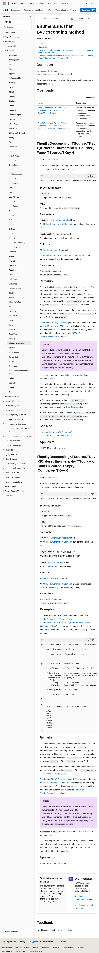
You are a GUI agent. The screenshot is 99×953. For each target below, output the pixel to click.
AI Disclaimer (7, 948)
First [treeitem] (10, 151)
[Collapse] (31, 17)
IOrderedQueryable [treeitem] (12, 441)
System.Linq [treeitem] (10, 32)
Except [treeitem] (11, 142)
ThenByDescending (60, 323)
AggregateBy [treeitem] (14, 60)
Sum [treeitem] (11, 320)
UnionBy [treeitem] (12, 383)
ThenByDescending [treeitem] (17, 343)
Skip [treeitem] (10, 307)
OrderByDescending (51, 357)
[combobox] (17, 22)
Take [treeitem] (11, 325)
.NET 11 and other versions (54, 448)
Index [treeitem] (11, 170)
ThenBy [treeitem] (12, 339)
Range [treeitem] (11, 256)
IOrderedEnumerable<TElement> (58, 224)
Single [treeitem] (11, 298)
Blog (34, 948)
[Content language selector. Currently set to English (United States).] (14, 942)
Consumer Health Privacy (73, 948)
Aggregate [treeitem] (13, 55)
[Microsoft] (4, 3)
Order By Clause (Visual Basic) (58, 436)
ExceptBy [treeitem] (12, 147)
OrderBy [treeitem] (12, 238)
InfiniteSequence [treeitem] (15, 174)
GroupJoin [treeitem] (13, 165)
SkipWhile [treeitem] (13, 316)
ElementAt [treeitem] (13, 128)
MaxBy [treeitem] (11, 215)
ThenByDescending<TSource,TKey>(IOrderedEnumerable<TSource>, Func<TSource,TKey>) (52, 110)
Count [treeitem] (11, 106)
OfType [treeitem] (12, 229)
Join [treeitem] (10, 188)
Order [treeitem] (11, 234)
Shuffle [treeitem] (11, 293)
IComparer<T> (49, 566)
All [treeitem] (10, 64)
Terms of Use (7, 951)
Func (58, 234)
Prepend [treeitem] (12, 252)
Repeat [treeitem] (12, 261)
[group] (68, 180)
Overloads (43, 47)
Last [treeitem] (10, 192)
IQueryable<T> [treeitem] (11, 455)
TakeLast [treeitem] (12, 330)
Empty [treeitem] (11, 138)
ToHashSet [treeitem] (13, 357)
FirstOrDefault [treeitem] (14, 156)
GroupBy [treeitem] (12, 160)
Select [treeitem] (11, 275)
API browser (55, 19)
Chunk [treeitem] (11, 92)
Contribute (45, 948)
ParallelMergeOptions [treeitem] (13, 482)
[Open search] (87, 3)
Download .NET (88, 10)
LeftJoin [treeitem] (12, 202)
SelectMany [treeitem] (13, 279)
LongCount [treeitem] (13, 206)
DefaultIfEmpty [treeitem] (15, 115)
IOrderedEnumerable (59, 220)
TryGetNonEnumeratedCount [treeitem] (20, 372)
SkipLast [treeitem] (12, 311)
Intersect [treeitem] (12, 179)
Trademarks (20, 951)
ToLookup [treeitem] (13, 366)
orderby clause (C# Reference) (58, 432)
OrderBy (74, 353)
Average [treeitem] (12, 83)
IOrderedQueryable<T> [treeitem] (14, 445)
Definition (42, 44)
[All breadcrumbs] (39, 19)
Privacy (55, 948)
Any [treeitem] (10, 69)
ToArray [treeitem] (12, 348)
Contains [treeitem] (12, 101)
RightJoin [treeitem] (12, 270)
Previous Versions (22, 948)
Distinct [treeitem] (12, 119)
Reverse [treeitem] (12, 266)
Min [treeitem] (10, 220)
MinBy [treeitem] (11, 224)
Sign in (93, 3)
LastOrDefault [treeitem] (14, 197)
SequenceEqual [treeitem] (15, 288)
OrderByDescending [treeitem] (17, 243)
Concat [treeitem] (12, 96)
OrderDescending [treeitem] (16, 247)
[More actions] (95, 19)
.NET (45, 19)
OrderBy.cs (53, 159)
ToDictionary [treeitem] (14, 352)
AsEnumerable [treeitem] (15, 78)
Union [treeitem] (11, 378)
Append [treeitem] (12, 74)
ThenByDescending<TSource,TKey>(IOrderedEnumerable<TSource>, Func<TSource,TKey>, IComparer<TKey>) (54, 125)
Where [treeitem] (11, 387)
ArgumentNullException (50, 271)
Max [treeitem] (10, 211)
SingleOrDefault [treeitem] (15, 302)
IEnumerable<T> (50, 353)
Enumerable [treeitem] (12, 46)
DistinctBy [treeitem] (13, 124)
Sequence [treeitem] (13, 284)
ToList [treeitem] (11, 361)
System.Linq (52, 71)
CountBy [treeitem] (12, 110)
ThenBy (43, 323)
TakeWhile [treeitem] (13, 334)
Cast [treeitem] (11, 87)
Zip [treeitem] (10, 392)
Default (52, 379)
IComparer (57, 562)
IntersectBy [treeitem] (13, 183)
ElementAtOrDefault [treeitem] (17, 133)
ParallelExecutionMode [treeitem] (14, 477)
